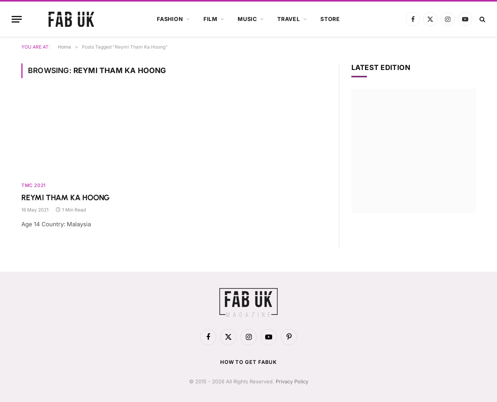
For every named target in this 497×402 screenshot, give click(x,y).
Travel (288, 19)
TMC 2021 (33, 185)
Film (210, 19)
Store (330, 19)
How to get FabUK (248, 362)
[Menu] (17, 19)
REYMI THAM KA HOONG (65, 197)
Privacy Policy (292, 381)
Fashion (170, 19)
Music (247, 19)
